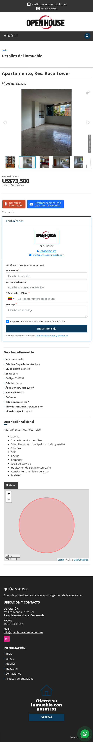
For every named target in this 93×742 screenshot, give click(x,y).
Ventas (10, 658)
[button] (88, 93)
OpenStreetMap (81, 560)
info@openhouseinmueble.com (49, 4)
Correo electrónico (16, 281)
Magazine (12, 668)
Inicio (4, 50)
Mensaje (11, 304)
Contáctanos (13, 673)
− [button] (9, 499)
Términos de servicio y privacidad (51, 335)
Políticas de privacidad (20, 678)
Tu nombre (12, 270)
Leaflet (61, 560)
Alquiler (10, 663)
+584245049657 (49, 8)
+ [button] (9, 494)
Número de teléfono (18, 293)
